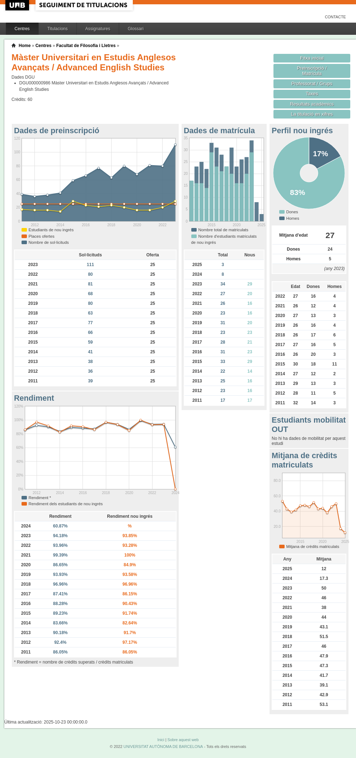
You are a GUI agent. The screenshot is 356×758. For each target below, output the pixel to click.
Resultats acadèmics (312, 104)
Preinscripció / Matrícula (312, 70)
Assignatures (97, 28)
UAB (18, 5)
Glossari (136, 28)
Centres (22, 28)
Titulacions (57, 28)
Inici (160, 740)
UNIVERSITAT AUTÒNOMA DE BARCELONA (163, 746)
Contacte (335, 17)
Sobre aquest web (182, 740)
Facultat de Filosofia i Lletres (86, 45)
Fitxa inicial (311, 58)
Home (25, 45)
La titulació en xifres (312, 114)
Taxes (312, 93)
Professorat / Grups (311, 83)
